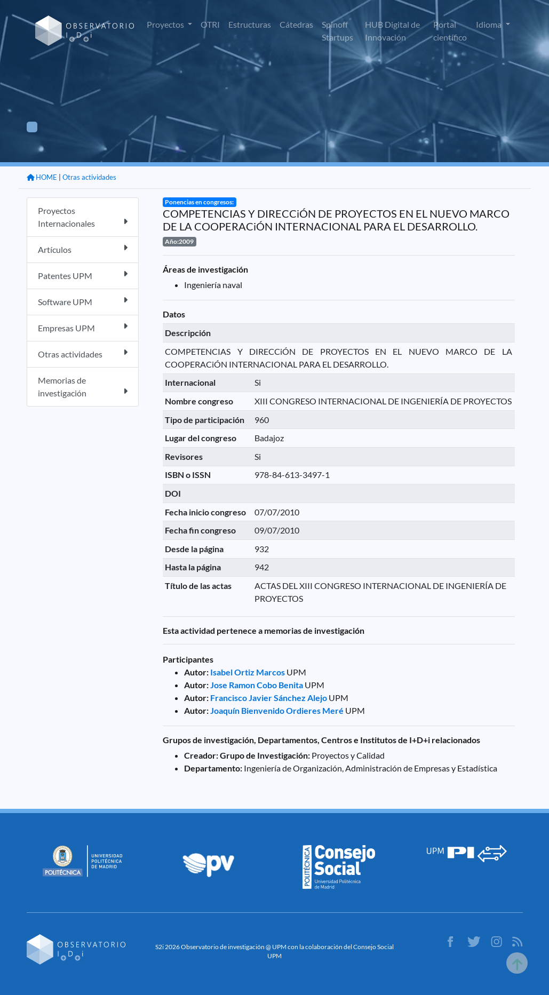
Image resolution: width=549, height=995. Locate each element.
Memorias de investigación (83, 386)
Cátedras (296, 24)
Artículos (83, 248)
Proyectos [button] (166, 24)
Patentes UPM (83, 275)
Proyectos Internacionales (83, 216)
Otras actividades (89, 177)
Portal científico (450, 30)
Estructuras (249, 24)
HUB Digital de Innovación (392, 30)
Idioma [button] (489, 24)
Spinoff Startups (337, 30)
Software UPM (83, 301)
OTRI (210, 24)
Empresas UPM (83, 327)
